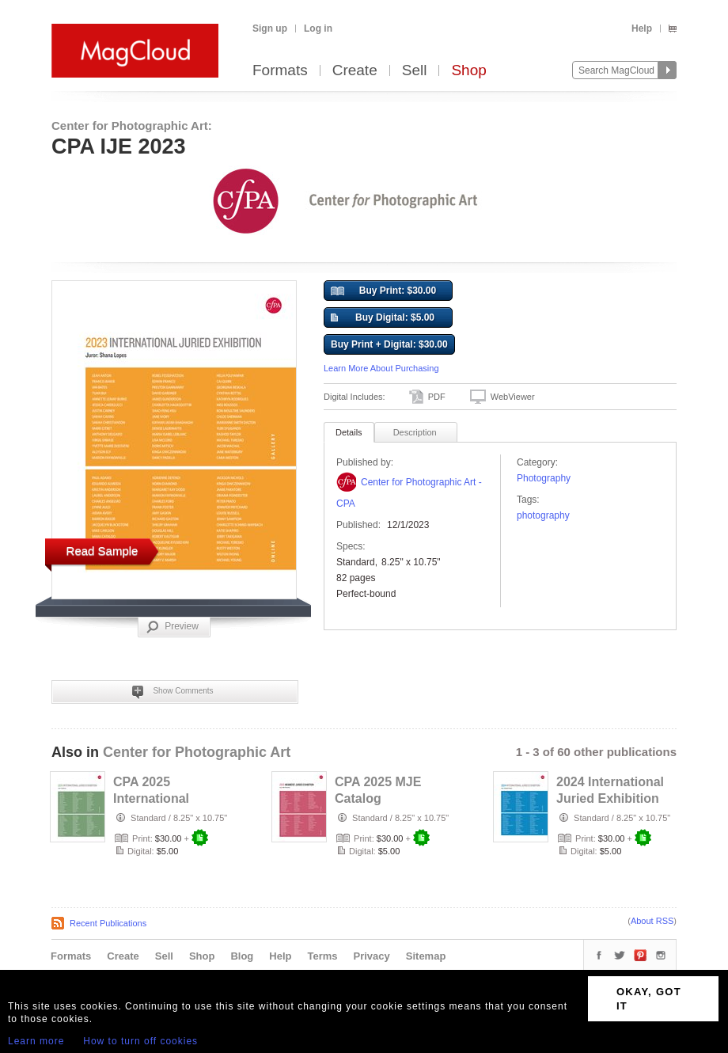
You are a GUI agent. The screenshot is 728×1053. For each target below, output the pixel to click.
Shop (468, 70)
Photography (544, 478)
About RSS (652, 921)
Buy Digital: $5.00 (382, 318)
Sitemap (426, 956)
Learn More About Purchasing (381, 368)
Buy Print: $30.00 (383, 291)
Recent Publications (108, 923)
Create (354, 70)
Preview (172, 627)
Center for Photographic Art (196, 752)
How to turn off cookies (140, 1041)
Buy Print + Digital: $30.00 (389, 344)
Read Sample (102, 550)
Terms (322, 956)
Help (641, 28)
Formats (280, 70)
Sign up (269, 28)
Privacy (372, 956)
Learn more (36, 1041)
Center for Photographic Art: (131, 125)
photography (543, 515)
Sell (414, 70)
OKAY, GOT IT (648, 999)
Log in (318, 28)
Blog (241, 956)
